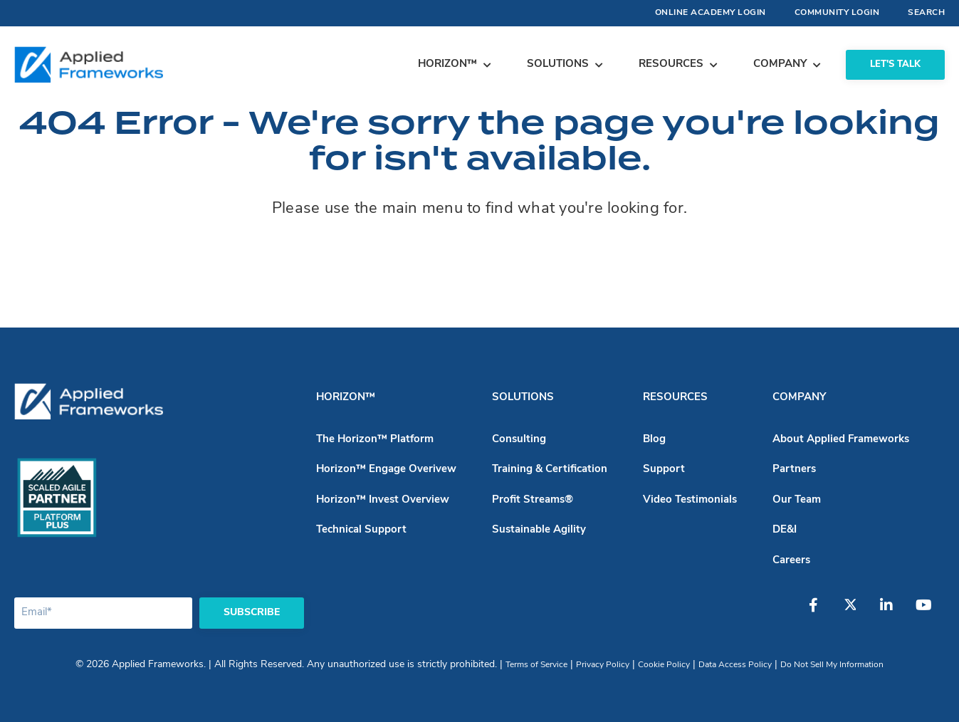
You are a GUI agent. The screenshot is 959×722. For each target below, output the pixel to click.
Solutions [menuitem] (523, 397)
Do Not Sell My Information (832, 665)
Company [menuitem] (799, 397)
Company (780, 64)
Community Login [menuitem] (837, 13)
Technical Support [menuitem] (361, 530)
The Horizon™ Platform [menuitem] (375, 439)
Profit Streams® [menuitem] (532, 500)
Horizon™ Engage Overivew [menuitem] (386, 469)
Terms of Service (536, 665)
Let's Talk (895, 64)
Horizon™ (447, 64)
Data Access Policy (735, 665)
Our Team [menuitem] (796, 500)
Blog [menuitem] (654, 439)
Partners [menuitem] (794, 469)
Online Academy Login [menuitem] (710, 13)
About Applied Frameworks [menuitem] (840, 439)
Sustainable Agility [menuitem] (539, 530)
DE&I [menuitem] (784, 530)
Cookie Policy (664, 665)
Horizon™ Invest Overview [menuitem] (382, 500)
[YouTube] (928, 612)
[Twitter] (857, 612)
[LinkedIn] (893, 612)
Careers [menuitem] (791, 560)
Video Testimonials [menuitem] (690, 500)
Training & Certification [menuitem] (549, 469)
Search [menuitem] (926, 13)
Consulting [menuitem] (519, 439)
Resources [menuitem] (675, 397)
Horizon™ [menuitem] (345, 397)
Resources (671, 64)
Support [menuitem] (664, 469)
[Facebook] (821, 612)
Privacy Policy (602, 665)
